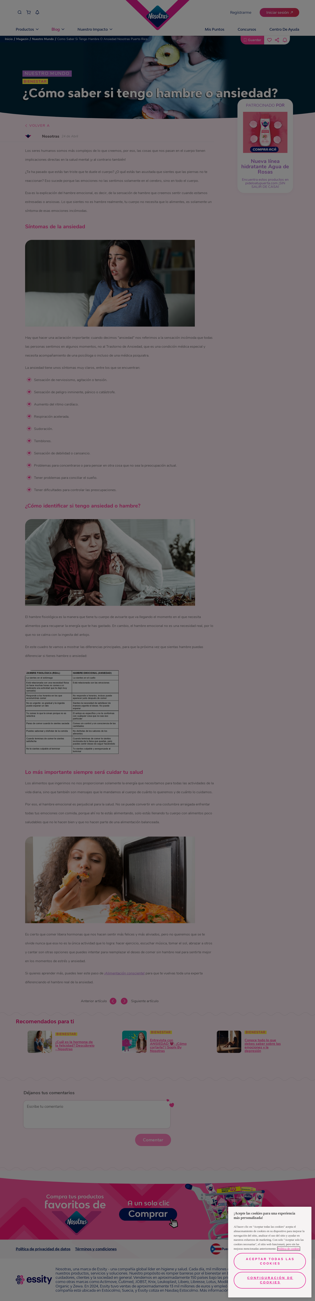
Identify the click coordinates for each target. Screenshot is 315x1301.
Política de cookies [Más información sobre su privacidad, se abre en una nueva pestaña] (289, 1248)
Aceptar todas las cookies (270, 1261)
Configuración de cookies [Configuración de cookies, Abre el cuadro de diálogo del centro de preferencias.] (270, 1280)
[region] (269, 1252)
